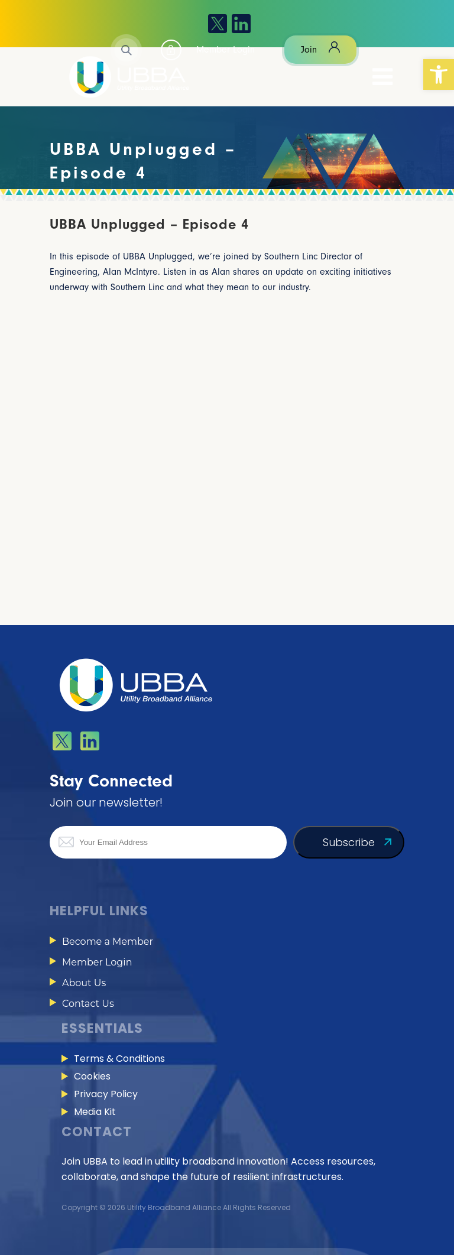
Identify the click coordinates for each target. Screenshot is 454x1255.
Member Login (97, 962)
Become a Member (107, 941)
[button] (438, 74)
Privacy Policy (106, 1094)
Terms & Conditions (119, 1058)
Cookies (92, 1076)
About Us (84, 983)
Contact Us (88, 1003)
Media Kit (95, 1112)
